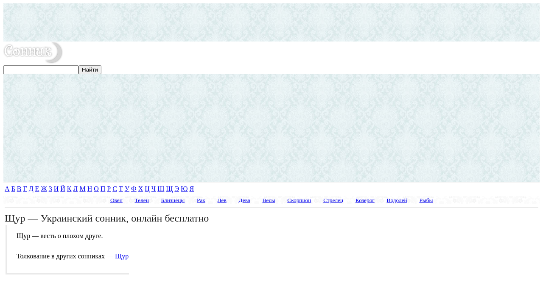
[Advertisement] (271, 22)
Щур (122, 256)
